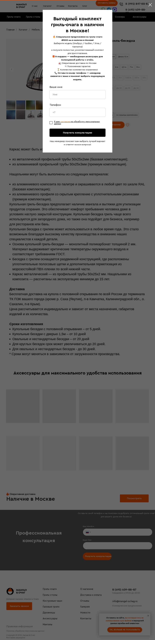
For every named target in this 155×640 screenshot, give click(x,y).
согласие (66, 122)
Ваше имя (55, 87)
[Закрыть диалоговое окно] (150, 5)
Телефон (55, 104)
